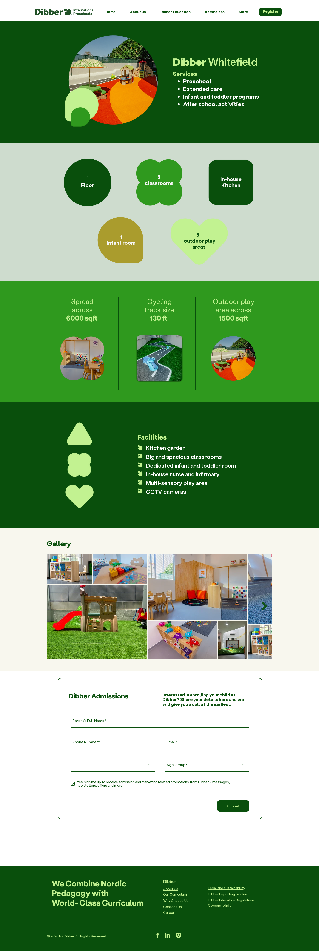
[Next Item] (264, 606)
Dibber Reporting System (228, 894)
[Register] (270, 12)
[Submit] (233, 806)
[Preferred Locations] (113, 765)
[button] (142, 11)
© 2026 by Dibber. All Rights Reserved (76, 936)
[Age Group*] (207, 765)
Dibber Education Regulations (231, 900)
